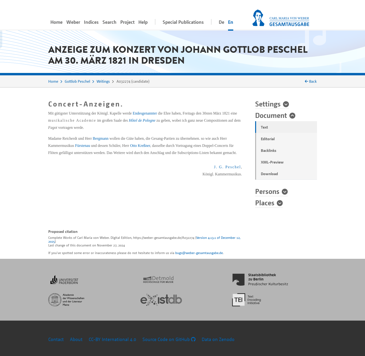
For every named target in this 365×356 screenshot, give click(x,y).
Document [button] (271, 115)
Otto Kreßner (140, 146)
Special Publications (183, 22)
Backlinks (268, 150)
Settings (268, 103)
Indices (91, 22)
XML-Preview (272, 162)
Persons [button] (267, 191)
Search (109, 22)
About (76, 339)
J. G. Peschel (227, 167)
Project (127, 22)
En (230, 22)
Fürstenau (82, 146)
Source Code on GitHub (168, 339)
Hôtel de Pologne (142, 120)
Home (56, 22)
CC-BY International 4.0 (112, 339)
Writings (103, 81)
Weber (73, 22)
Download (269, 173)
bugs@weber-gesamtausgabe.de (199, 253)
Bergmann (100, 138)
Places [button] (264, 202)
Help (143, 22)
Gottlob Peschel (77, 81)
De (221, 22)
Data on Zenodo (218, 339)
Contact (56, 339)
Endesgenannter (145, 113)
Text (264, 127)
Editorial (268, 138)
